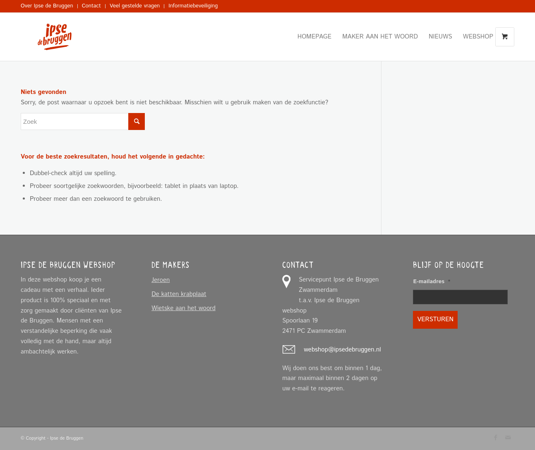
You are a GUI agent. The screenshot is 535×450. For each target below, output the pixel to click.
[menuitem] (49, 6)
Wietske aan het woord (183, 308)
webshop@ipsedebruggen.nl (342, 349)
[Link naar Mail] (508, 437)
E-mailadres (431, 282)
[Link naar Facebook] (495, 437)
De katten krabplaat (178, 294)
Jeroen (160, 280)
